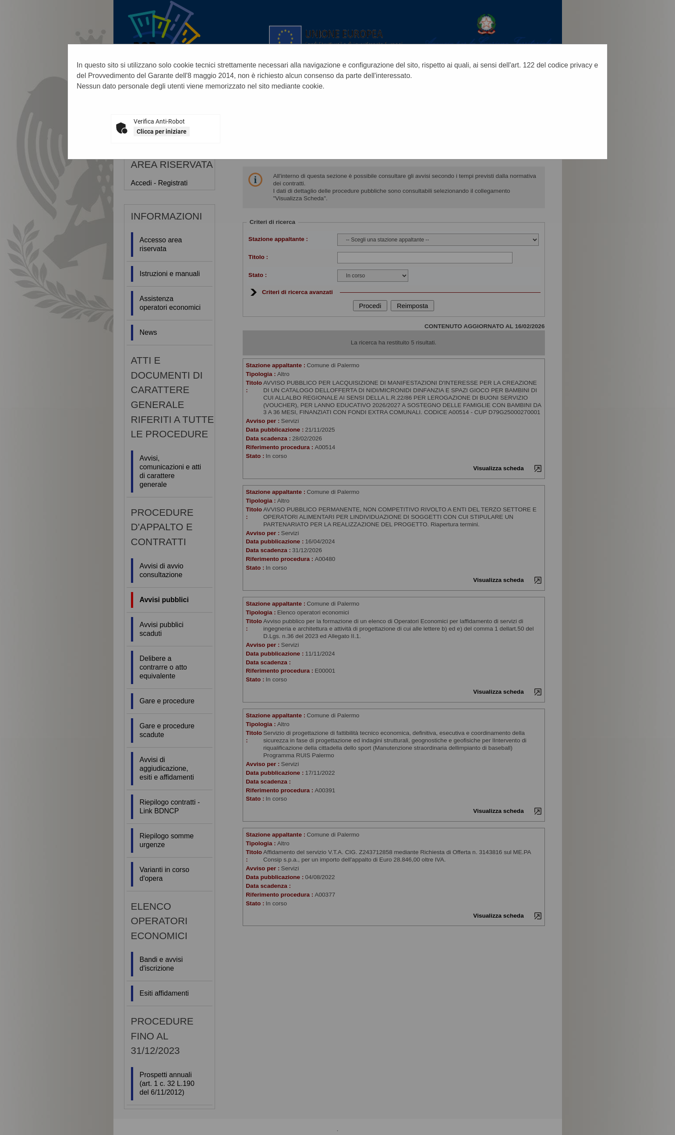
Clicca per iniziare (162, 131)
